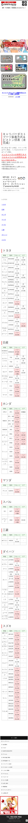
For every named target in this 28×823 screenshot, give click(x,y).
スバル (4, 225)
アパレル (5, 754)
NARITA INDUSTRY (7, 751)
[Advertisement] (14, 24)
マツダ (4, 219)
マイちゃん (5, 773)
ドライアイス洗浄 (7, 764)
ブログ (4, 747)
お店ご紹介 (5, 783)
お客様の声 (5, 793)
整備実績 (5, 786)
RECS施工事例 (6, 757)
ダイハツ (4, 235)
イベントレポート (7, 789)
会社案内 (5, 744)
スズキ (4, 240)
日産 (3, 209)
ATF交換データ (6, 760)
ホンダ (4, 214)
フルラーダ (5, 776)
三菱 (3, 230)
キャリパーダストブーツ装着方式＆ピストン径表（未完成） (14, 93)
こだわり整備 (17, 96)
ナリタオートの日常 (7, 767)
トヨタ (4, 204)
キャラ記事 (5, 780)
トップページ (6, 741)
